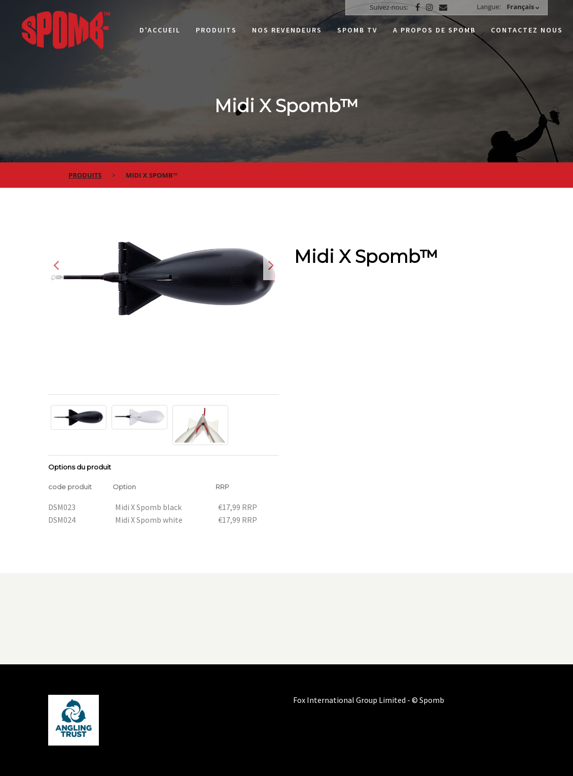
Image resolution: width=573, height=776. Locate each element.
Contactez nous (527, 30)
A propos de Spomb (434, 30)
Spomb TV (357, 30)
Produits (216, 30)
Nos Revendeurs (287, 30)
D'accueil (160, 30)
